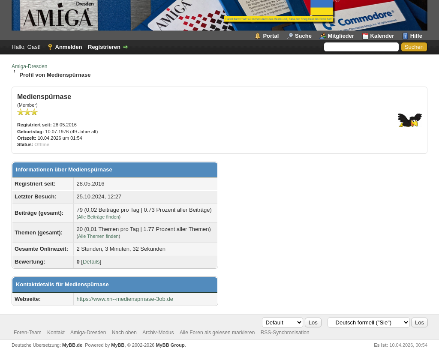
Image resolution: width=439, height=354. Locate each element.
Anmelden (68, 47)
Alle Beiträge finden (98, 216)
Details (91, 261)
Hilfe (416, 36)
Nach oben (124, 333)
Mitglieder (341, 36)
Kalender (382, 36)
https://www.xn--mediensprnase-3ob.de (124, 299)
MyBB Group (170, 345)
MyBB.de (72, 345)
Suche (303, 36)
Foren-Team (28, 333)
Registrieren (104, 47)
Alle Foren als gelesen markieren (217, 333)
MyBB (117, 345)
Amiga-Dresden (29, 66)
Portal (271, 36)
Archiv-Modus (158, 333)
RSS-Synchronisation (285, 333)
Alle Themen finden (98, 236)
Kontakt (56, 333)
